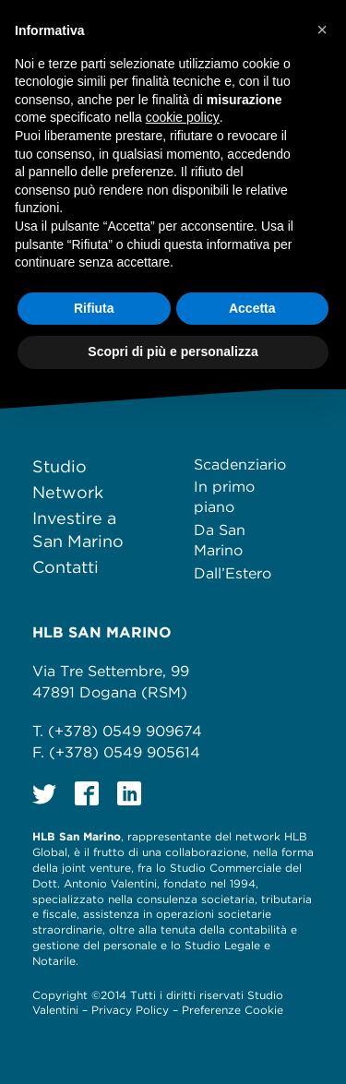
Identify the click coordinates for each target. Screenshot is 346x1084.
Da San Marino (219, 540)
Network (67, 492)
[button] (322, 29)
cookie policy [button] (183, 117)
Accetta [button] (252, 308)
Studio (59, 466)
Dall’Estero (232, 573)
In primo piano (224, 497)
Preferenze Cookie (232, 1010)
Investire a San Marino (78, 529)
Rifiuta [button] (94, 308)
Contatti (65, 567)
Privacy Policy (130, 1010)
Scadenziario (240, 464)
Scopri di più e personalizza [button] (172, 351)
